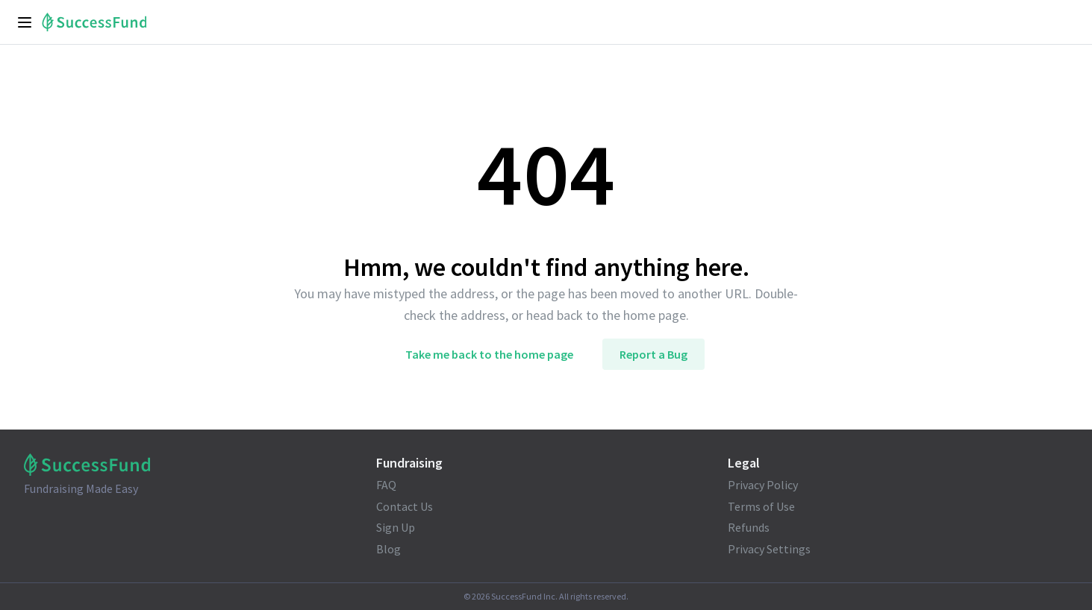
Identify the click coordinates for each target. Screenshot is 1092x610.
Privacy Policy (763, 484)
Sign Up (395, 527)
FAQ (386, 484)
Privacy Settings (769, 548)
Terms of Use (761, 506)
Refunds (749, 527)
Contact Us (404, 506)
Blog (388, 548)
